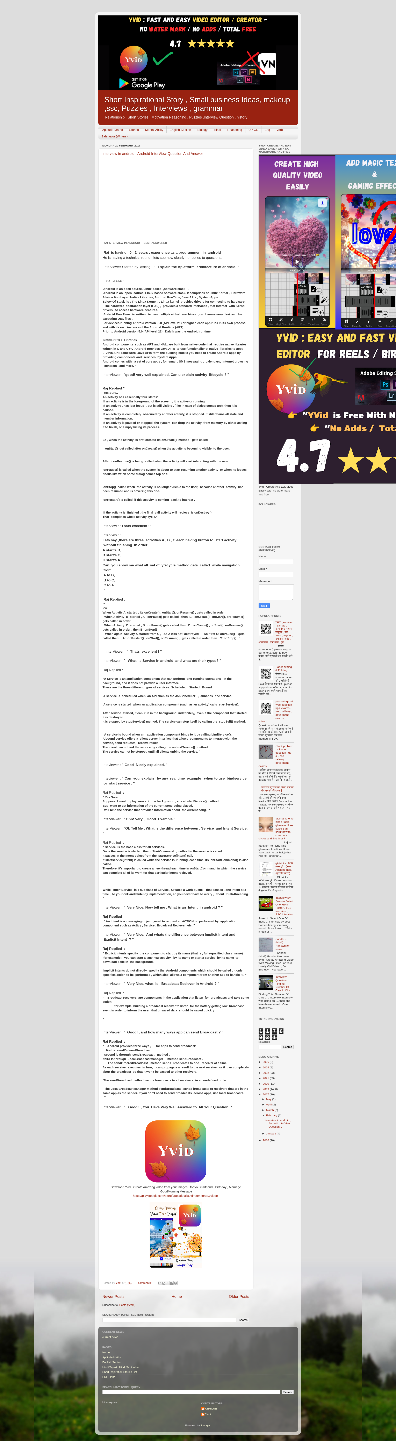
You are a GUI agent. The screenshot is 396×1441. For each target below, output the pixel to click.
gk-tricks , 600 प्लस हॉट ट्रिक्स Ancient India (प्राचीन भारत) (284, 868)
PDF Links (108, 1376)
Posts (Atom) (127, 1304)
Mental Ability (154, 129)
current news (110, 1337)
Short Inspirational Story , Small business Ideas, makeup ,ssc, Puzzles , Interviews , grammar (197, 104)
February (272, 1115)
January (271, 1133)
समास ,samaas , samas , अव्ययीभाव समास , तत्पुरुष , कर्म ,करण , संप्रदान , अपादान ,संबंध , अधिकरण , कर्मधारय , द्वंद (276, 632)
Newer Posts (113, 1296)
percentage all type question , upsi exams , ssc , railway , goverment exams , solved (276, 711)
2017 (266, 1094)
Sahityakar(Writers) (114, 136)
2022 (266, 1072)
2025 (266, 1067)
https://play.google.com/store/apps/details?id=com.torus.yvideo (175, 1195)
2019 (266, 1089)
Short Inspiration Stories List (119, 1372)
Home (177, 1296)
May (269, 1099)
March (270, 1110)
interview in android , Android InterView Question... (278, 1123)
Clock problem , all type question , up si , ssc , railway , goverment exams (276, 756)
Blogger (205, 1425)
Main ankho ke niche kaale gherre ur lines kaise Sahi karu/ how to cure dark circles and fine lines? (276, 828)
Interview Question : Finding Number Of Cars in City (282, 983)
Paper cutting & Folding (283, 668)
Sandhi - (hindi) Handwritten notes (282, 944)
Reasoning (234, 129)
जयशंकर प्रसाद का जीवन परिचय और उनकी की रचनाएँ (277, 789)
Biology (202, 129)
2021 (266, 1078)
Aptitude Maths (111, 1357)
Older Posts (239, 1296)
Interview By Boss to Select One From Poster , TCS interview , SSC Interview (284, 906)
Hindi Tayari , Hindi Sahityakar (120, 1367)
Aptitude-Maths (112, 129)
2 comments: (144, 1282)
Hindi (217, 129)
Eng (267, 129)
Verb (279, 129)
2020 (266, 1083)
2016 (266, 1140)
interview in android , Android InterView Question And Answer (153, 154)
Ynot (208, 1414)
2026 (266, 1061)
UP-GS (253, 129)
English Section (180, 129)
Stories (134, 129)
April (269, 1104)
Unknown (211, 1408)
